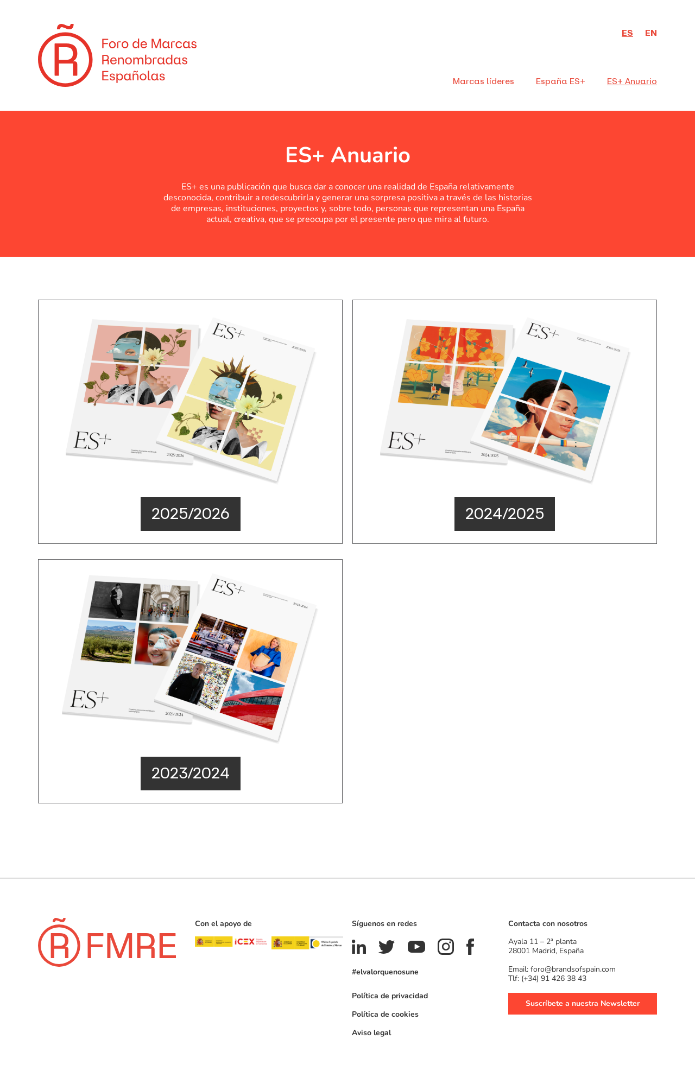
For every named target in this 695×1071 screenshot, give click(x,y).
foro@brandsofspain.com (573, 969)
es (627, 32)
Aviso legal (371, 1032)
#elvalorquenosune (385, 971)
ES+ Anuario (632, 81)
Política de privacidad (390, 995)
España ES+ (560, 81)
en (651, 32)
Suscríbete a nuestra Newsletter (583, 1003)
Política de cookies (385, 1013)
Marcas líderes (483, 81)
